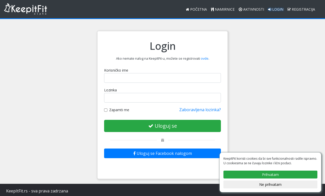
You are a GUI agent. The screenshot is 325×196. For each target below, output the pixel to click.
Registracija (301, 9)
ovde (204, 58)
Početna (196, 9)
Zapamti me (116, 109)
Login (275, 9)
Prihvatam (270, 174)
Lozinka (110, 90)
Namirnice (223, 9)
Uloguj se (162, 125)
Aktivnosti (251, 9)
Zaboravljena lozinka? (200, 109)
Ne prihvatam (270, 184)
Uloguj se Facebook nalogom (162, 153)
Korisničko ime (116, 70)
